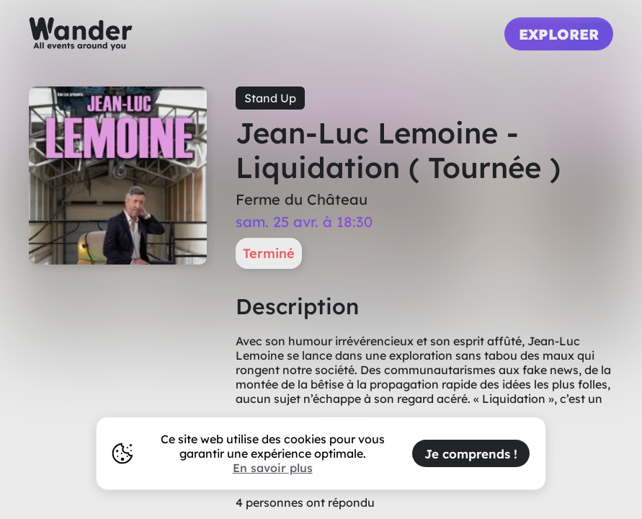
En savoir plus (273, 468)
